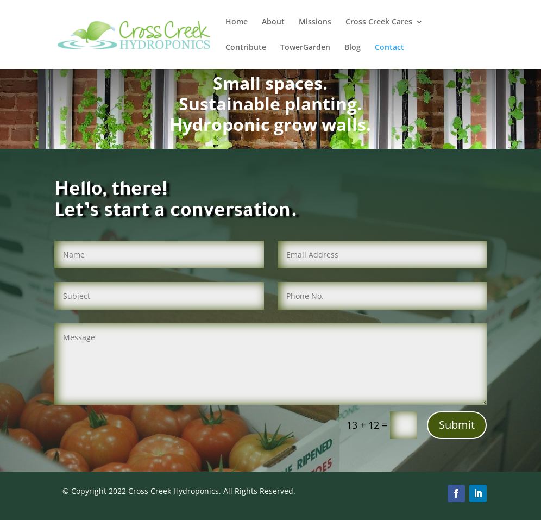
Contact (389, 47)
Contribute (245, 47)
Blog (352, 47)
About (273, 22)
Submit (457, 424)
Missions (315, 22)
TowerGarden (305, 47)
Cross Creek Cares (378, 22)
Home (236, 22)
